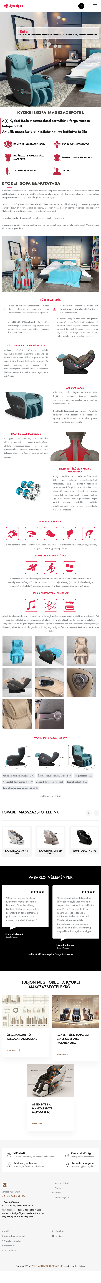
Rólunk (58, 1192)
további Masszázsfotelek (50, 794)
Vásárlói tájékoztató (13, 1240)
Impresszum (9, 1245)
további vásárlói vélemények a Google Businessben (50, 953)
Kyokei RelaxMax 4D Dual (16, 850)
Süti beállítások (10, 1250)
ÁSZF (6, 1231)
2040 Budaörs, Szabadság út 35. (17, 1205)
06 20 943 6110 (13, 1195)
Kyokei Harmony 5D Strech (50, 850)
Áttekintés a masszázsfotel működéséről (43, 1108)
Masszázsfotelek (62, 1182)
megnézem (13, 1049)
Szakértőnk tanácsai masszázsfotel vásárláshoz (73, 1038)
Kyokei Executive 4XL (84, 849)
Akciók (58, 1187)
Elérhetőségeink (62, 1197)
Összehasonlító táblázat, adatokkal (22, 1036)
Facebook (58, 1231)
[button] (89, 811)
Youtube (57, 1235)
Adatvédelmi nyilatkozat (14, 1235)
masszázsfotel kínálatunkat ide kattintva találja (51, 131)
